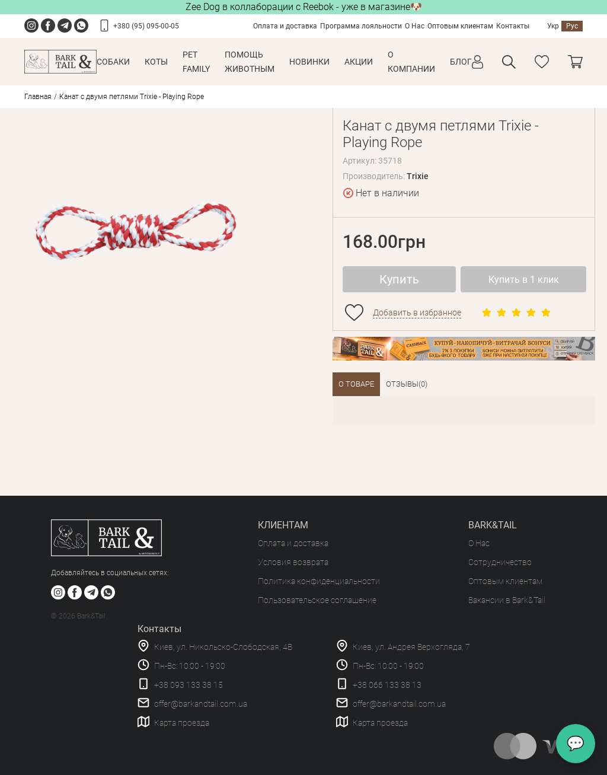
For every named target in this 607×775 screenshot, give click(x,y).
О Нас (414, 26)
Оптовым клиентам (460, 26)
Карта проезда (181, 723)
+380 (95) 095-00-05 (146, 26)
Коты (156, 61)
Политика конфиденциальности (319, 581)
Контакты (512, 26)
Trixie (418, 176)
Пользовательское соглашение (317, 600)
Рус (572, 26)
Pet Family (196, 62)
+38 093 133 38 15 (188, 685)
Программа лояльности (361, 26)
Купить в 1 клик (523, 279)
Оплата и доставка (285, 26)
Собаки (113, 61)
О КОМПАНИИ (411, 62)
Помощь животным (249, 62)
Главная (38, 97)
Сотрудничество (500, 562)
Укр (553, 26)
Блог (461, 61)
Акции (358, 61)
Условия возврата (293, 562)
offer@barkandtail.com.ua (200, 704)
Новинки (309, 61)
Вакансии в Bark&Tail (506, 600)
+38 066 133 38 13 (387, 685)
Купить (399, 279)
